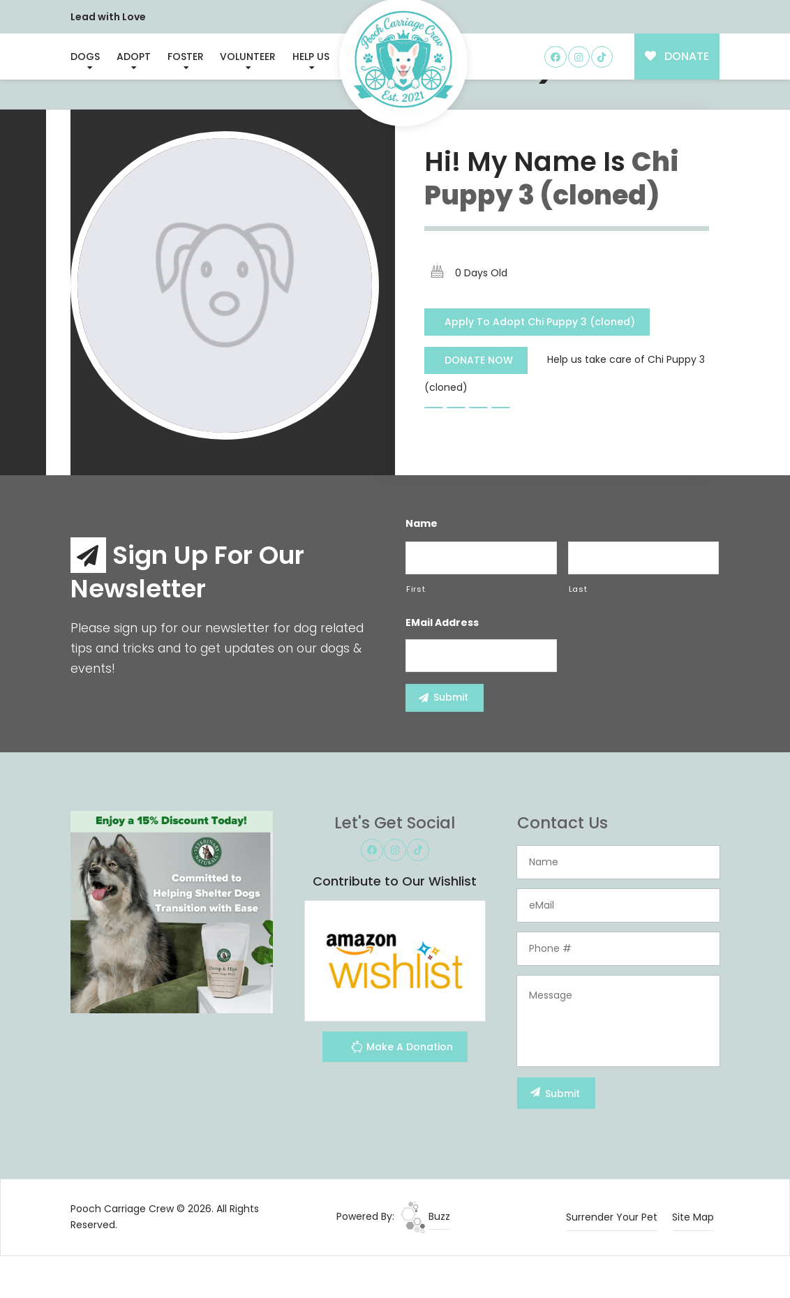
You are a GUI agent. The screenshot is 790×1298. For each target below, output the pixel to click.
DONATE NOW (479, 360)
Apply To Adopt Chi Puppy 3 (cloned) (540, 322)
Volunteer (248, 57)
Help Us (310, 57)
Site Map (693, 1217)
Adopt (134, 57)
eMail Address (442, 622)
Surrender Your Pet (611, 1217)
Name (421, 523)
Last (578, 589)
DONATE (677, 56)
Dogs (85, 57)
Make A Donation (401, 1048)
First (415, 589)
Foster (185, 57)
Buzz (425, 1216)
